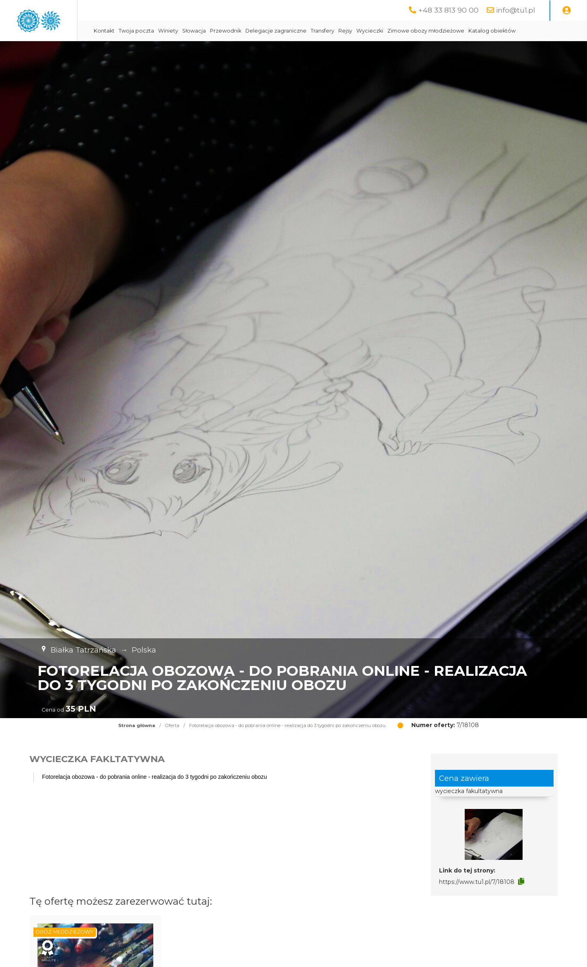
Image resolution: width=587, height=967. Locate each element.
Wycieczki (439, 31)
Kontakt (173, 31)
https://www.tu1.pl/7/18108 (476, 902)
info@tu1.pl (515, 10)
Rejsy (415, 31)
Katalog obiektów (187, 51)
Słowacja (264, 31)
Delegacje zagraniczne (345, 31)
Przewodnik (295, 31)
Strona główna (136, 746)
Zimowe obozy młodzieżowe (495, 31)
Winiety (238, 31)
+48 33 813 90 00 (448, 10)
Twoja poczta (206, 31)
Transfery (392, 31)
